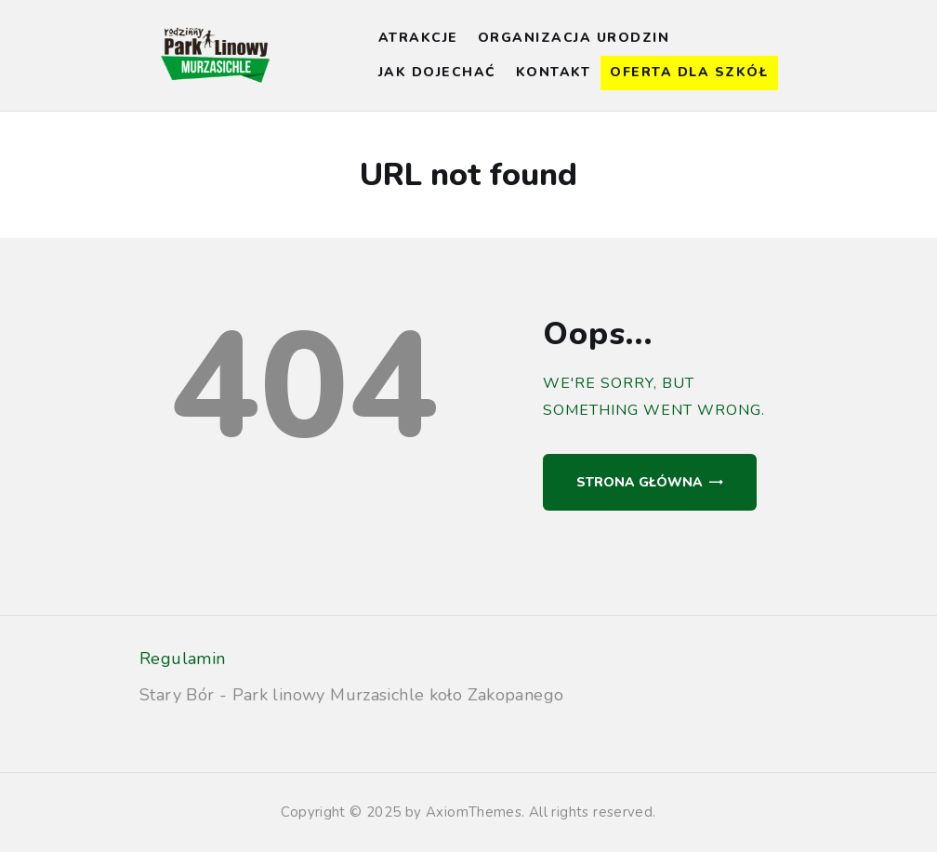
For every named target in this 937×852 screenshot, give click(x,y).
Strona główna (639, 482)
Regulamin (182, 658)
